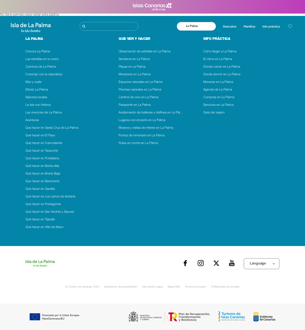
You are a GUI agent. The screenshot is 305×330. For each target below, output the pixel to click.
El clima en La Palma (217, 59)
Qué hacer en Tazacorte (41, 150)
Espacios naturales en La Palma (140, 82)
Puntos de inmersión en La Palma (142, 135)
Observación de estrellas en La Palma (145, 51)
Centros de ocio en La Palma (138, 97)
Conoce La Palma (37, 51)
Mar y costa (33, 82)
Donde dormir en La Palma (221, 74)
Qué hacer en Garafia (40, 189)
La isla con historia (38, 105)
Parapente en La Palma (135, 105)
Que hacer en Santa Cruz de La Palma (51, 128)
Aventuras (32, 120)
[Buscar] (109, 26)
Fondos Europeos (195, 287)
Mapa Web (174, 287)
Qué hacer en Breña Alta (42, 166)
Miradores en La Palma (135, 74)
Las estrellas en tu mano (42, 59)
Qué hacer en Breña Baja (42, 173)
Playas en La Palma (132, 67)
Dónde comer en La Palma (221, 67)
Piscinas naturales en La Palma (140, 89)
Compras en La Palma (218, 97)
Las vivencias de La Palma (43, 112)
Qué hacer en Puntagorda (43, 204)
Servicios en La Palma (218, 105)
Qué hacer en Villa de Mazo (44, 227)
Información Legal (152, 287)
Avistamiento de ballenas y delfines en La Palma (151, 112)
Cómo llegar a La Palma (219, 51)
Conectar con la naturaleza (43, 74)
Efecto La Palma (36, 89)
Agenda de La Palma (217, 89)
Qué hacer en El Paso (40, 135)
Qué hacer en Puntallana (42, 158)
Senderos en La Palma (134, 59)
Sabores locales (36, 97)
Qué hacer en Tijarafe (40, 219)
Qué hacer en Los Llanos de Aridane (50, 196)
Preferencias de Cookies (225, 287)
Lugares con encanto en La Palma (142, 120)
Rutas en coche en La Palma (138, 143)
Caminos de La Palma (40, 67)
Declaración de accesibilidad (120, 287)
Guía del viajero (214, 112)
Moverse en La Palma (218, 82)
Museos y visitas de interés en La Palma (146, 128)
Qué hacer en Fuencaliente (43, 143)
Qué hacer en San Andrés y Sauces (49, 212)
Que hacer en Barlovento (42, 181)
